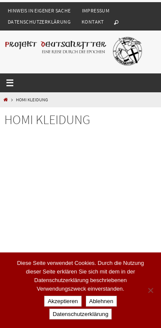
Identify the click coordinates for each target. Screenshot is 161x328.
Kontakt (93, 21)
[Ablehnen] (150, 290)
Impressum (96, 10)
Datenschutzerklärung (39, 21)
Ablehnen (101, 301)
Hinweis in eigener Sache (39, 10)
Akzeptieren (63, 301)
